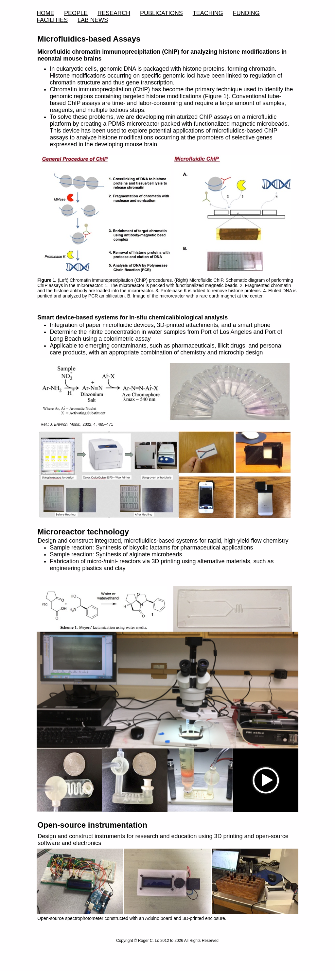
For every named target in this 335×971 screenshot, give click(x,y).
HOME (45, 13)
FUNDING (246, 13)
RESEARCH (113, 13)
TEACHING (208, 13)
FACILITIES (52, 20)
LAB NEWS (93, 20)
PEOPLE (76, 13)
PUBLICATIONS (161, 13)
